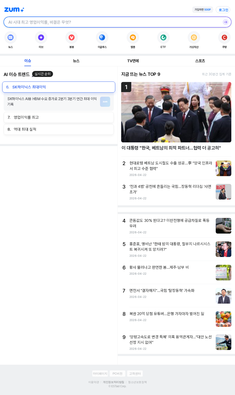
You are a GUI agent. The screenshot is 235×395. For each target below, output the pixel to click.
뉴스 (76, 61)
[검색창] (111, 22)
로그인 (223, 10)
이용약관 (93, 382)
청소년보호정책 (137, 382)
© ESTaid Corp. (117, 386)
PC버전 (117, 373)
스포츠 (200, 61)
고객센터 (135, 373)
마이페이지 (100, 373)
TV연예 (133, 61)
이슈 (27, 61)
